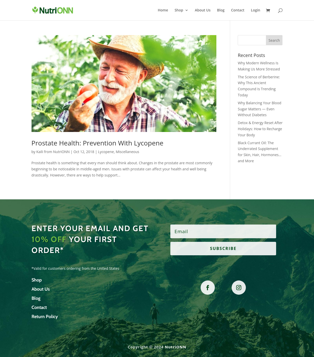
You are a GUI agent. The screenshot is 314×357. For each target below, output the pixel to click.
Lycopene (106, 151)
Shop (179, 10)
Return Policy (45, 316)
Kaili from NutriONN (53, 151)
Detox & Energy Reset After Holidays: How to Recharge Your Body (260, 128)
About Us (203, 10)
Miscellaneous (127, 151)
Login (255, 10)
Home (163, 10)
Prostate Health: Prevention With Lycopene (97, 142)
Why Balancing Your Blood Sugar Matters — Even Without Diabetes (259, 108)
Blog (221, 10)
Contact (237, 10)
